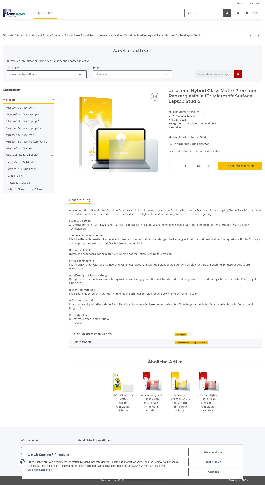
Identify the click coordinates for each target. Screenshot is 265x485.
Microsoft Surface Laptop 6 (22, 114)
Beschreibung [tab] (80, 200)
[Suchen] (203, 13)
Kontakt (254, 3)
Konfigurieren (212, 462)
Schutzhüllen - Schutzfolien (199, 123)
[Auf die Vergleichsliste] (155, 97)
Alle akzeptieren (212, 452)
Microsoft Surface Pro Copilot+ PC (26, 141)
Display (13, 67)
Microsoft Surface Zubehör (23, 155)
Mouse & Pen (15, 175)
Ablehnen (212, 471)
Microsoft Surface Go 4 (20, 107)
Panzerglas (181, 334)
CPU (96, 67)
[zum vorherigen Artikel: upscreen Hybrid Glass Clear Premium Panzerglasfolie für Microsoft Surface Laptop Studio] (251, 35)
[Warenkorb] (252, 13)
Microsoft (9, 99)
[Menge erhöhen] (208, 166)
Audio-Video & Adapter (21, 162)
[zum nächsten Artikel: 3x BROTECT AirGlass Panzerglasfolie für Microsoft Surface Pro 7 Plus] (258, 35)
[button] (238, 13)
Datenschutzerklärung (40, 470)
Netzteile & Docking (19, 182)
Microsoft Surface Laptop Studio (191, 342)
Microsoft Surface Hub (19, 148)
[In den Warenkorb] (240, 166)
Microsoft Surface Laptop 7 (22, 121)
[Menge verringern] (173, 166)
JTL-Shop (245, 480)
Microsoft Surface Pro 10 (21, 135)
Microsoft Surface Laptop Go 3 (24, 128)
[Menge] (186, 166)
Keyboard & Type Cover (21, 169)
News (240, 3)
